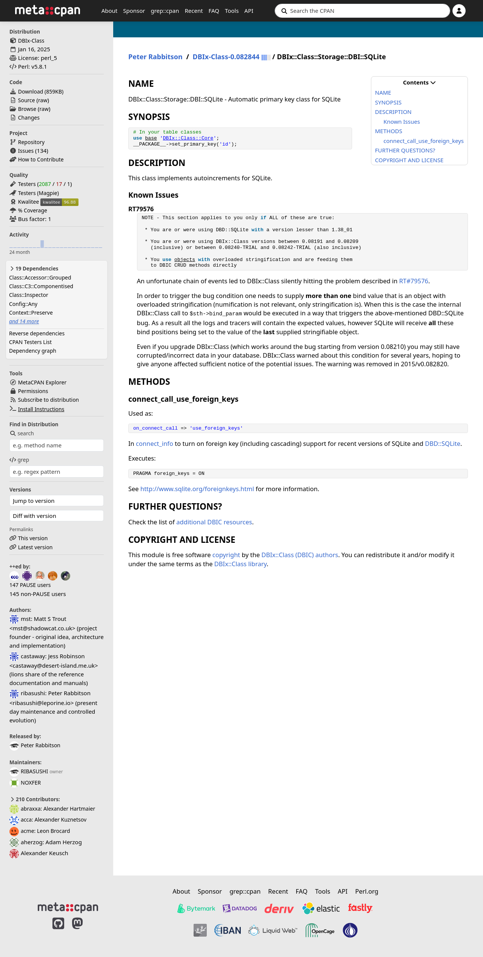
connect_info (154, 443)
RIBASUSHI (28, 771)
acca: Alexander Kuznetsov (47, 819)
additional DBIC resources (214, 522)
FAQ (214, 10)
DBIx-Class (31, 40)
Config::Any (23, 303)
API (249, 10)
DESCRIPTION (393, 111)
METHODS (388, 131)
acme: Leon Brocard (39, 830)
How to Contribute (41, 159)
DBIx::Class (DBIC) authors (299, 554)
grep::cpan (165, 10)
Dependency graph (32, 350)
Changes (29, 117)
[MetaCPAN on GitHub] (58, 931)
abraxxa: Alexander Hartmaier (52, 808)
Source (26, 100)
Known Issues (401, 121)
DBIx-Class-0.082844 (226, 56)
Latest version (35, 547)
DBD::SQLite (442, 443)
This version (33, 538)
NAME (383, 92)
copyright (226, 554)
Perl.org (366, 891)
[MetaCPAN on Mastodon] (85, 931)
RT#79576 (413, 281)
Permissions (33, 391)
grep (19, 459)
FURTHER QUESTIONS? (405, 150)
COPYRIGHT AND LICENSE (409, 160)
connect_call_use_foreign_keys (423, 140)
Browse (27, 108)
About (110, 10)
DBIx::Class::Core (188, 138)
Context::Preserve (31, 312)
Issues (26, 150)
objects (184, 260)
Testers (27, 183)
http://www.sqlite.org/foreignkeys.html (197, 488)
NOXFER (25, 782)
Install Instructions (41, 409)
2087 (45, 183)
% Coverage (32, 210)
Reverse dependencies (37, 333)
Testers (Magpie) (38, 193)
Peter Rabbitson (34, 745)
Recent (194, 10)
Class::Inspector (28, 294)
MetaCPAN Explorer (42, 382)
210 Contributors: (34, 799)
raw (42, 100)
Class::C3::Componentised (41, 286)
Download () (40, 91)
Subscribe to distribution (48, 399)
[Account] (459, 10)
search (21, 433)
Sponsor (134, 10)
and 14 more (24, 321)
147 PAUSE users (30, 584)
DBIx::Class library (240, 563)
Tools (232, 10)
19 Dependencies (33, 268)
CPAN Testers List (30, 342)
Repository (31, 142)
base (151, 138)
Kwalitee (28, 201)
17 (59, 183)
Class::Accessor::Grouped (40, 277)
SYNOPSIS (388, 102)
